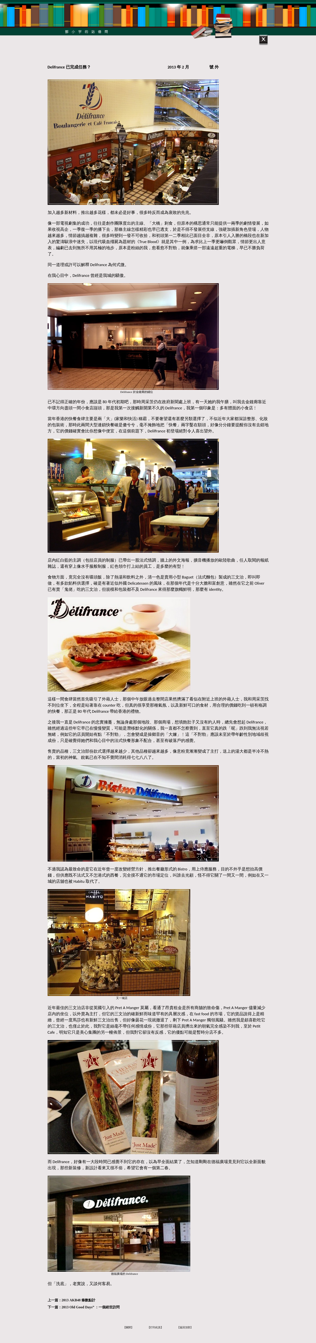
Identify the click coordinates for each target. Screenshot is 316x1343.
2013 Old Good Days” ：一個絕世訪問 (91, 1307)
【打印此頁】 (155, 1327)
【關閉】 (128, 1327)
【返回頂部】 (185, 1327)
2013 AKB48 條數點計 (79, 1300)
